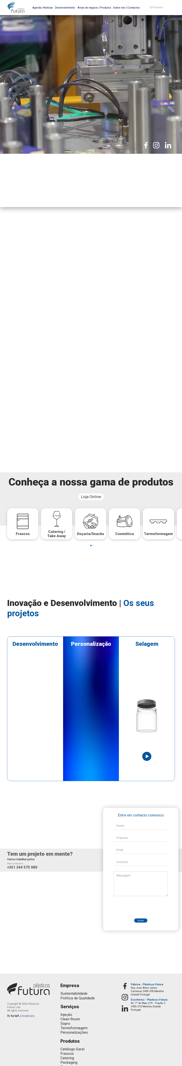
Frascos (67, 1053)
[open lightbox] (91, 664)
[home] (16, 7)
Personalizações (74, 1032)
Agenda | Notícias (42, 7)
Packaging (68, 1062)
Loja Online (91, 497)
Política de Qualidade (77, 998)
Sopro (65, 1023)
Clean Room (70, 1019)
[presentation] (141, 905)
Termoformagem (73, 1028)
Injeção (66, 1014)
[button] (172, 7)
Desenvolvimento (65, 7)
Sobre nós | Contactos (126, 7)
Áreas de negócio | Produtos (94, 7)
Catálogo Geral (72, 1049)
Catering (67, 1058)
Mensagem (123, 875)
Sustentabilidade (73, 993)
